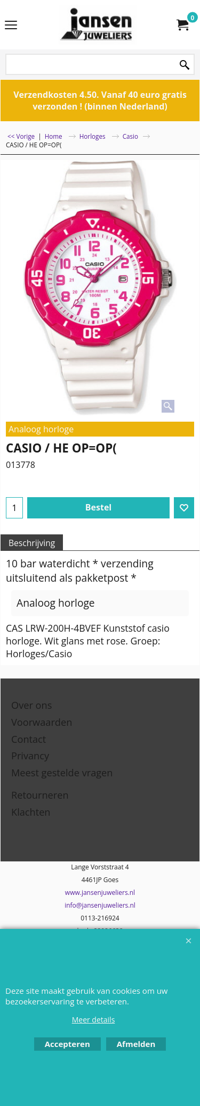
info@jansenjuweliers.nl (100, 905)
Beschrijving (32, 543)
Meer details (93, 1020)
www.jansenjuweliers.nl (100, 892)
